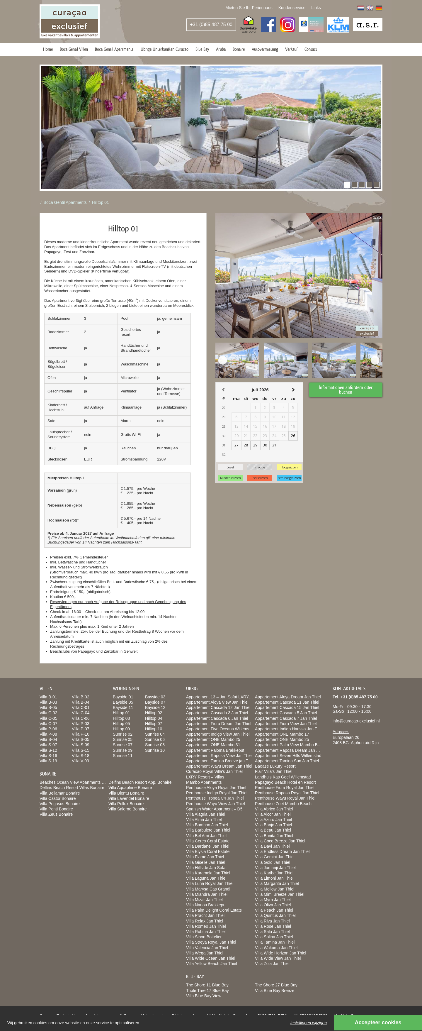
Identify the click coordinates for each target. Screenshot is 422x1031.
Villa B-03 (48, 702)
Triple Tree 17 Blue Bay (207, 990)
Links (316, 7)
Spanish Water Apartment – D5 (214, 809)
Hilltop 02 (153, 712)
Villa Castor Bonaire (58, 798)
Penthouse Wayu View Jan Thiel (215, 803)
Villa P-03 (80, 723)
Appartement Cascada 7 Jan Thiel (286, 718)
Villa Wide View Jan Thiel (278, 958)
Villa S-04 (48, 739)
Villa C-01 (80, 707)
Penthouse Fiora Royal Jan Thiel (284, 787)
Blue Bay (202, 49)
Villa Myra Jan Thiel (273, 899)
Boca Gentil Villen (74, 49)
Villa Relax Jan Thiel (204, 921)
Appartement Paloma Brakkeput (215, 750)
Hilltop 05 (121, 723)
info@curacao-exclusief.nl (356, 721)
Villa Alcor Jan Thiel (273, 814)
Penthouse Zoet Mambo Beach (283, 803)
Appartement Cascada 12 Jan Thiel (218, 707)
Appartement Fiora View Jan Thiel (285, 723)
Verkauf (291, 49)
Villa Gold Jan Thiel (272, 862)
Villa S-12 (48, 750)
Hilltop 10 (153, 729)
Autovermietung (265, 49)
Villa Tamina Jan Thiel (275, 942)
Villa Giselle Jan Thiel (205, 862)
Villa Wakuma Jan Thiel (276, 947)
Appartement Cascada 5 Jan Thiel (286, 712)
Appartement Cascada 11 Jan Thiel (287, 702)
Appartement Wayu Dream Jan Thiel (219, 766)
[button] (347, 185)
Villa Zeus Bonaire (56, 814)
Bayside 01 (123, 697)
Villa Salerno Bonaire (127, 809)
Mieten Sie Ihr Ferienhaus (248, 7)
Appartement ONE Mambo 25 (213, 739)
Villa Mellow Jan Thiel (274, 889)
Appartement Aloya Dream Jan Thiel (288, 697)
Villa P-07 (80, 729)
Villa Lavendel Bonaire (128, 798)
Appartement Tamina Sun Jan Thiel (287, 761)
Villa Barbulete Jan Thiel (208, 830)
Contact (310, 49)
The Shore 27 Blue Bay (276, 985)
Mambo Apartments (204, 782)
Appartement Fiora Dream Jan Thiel (218, 723)
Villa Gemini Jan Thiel (275, 856)
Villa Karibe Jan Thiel (274, 873)
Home (48, 49)
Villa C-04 (80, 712)
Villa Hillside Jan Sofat (206, 867)
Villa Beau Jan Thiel (273, 830)
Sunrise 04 (155, 734)
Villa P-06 (48, 729)
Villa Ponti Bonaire (56, 809)
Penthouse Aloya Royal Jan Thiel (216, 787)
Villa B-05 (48, 707)
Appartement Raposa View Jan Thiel (219, 755)
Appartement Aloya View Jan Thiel (217, 702)
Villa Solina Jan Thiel (274, 936)
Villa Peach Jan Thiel (274, 910)
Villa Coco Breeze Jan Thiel (280, 841)
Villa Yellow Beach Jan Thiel (211, 963)
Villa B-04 (80, 702)
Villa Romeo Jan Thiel (206, 926)
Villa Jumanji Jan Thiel (275, 867)
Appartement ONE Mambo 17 (282, 734)
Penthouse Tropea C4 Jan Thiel (215, 798)
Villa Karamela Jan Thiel (208, 873)
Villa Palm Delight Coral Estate (214, 910)
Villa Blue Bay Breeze (274, 990)
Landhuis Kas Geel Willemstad (283, 777)
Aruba (221, 49)
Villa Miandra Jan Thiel (206, 894)
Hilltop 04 (153, 718)
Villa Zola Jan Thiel (272, 963)
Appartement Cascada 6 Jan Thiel (217, 718)
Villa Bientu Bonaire (126, 793)
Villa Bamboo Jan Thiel (207, 824)
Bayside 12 (155, 707)
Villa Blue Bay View (203, 995)
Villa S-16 (48, 755)
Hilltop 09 (121, 729)
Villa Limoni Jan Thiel (274, 878)
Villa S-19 (48, 761)
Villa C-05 (48, 718)
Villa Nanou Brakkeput (206, 905)
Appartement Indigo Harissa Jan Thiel (289, 729)
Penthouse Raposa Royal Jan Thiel (287, 792)
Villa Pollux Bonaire (126, 803)
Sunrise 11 (122, 755)
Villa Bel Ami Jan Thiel (206, 835)
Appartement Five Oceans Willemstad (220, 729)
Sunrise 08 (155, 744)
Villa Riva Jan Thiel (272, 921)
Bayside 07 (155, 702)
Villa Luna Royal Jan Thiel (209, 883)
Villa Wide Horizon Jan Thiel (280, 953)
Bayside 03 (155, 697)
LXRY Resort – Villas (205, 777)
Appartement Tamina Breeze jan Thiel (220, 761)
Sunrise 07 (122, 744)
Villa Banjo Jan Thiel (273, 824)
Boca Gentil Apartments (114, 49)
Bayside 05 (123, 702)
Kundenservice (292, 7)
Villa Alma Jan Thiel (204, 819)
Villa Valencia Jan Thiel (207, 947)
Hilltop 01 (100, 202)
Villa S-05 (80, 739)
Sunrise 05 (122, 739)
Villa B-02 (80, 697)
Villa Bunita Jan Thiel (274, 835)
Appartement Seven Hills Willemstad (288, 755)
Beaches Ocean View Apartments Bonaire (78, 782)
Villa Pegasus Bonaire (60, 803)
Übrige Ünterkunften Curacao (164, 49)
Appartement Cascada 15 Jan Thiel (287, 707)
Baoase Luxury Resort (275, 766)
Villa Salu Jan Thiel (272, 931)
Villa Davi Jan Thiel (272, 846)
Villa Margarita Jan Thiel (277, 883)
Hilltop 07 (153, 723)
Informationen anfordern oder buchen (346, 389)
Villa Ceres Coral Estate (207, 841)
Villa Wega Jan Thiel (204, 953)
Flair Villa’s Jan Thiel (273, 771)
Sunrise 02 (122, 734)
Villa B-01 (48, 697)
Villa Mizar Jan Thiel (204, 899)
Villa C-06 (80, 718)
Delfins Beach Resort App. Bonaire (140, 782)
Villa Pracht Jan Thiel (205, 915)
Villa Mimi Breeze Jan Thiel (279, 894)
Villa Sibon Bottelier (204, 936)
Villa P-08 (48, 734)
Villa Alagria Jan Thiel (205, 814)
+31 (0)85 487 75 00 (211, 24)
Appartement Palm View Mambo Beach (290, 744)
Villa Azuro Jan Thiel (273, 819)
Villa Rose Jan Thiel (273, 926)
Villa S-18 (80, 755)
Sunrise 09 (122, 750)
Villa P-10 (80, 734)
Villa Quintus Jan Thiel (275, 915)
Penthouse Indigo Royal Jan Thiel (216, 792)
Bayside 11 (123, 707)
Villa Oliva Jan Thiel (273, 905)
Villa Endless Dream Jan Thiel (282, 851)
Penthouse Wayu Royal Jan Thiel (285, 798)
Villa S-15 (80, 750)
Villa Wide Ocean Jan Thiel (210, 958)
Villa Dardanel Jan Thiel (207, 846)
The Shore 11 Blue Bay (207, 985)
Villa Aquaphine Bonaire (130, 787)
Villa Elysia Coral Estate (207, 851)
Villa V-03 (80, 761)
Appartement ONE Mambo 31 (213, 744)
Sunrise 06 (155, 739)
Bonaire (239, 49)
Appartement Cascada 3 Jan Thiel (217, 712)
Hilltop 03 (121, 718)
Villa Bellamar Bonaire (60, 793)
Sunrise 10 (155, 750)
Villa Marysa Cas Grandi (208, 889)
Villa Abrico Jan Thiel (274, 809)
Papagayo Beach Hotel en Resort (285, 782)
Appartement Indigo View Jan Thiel (218, 734)
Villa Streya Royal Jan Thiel (211, 942)
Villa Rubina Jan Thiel (206, 931)
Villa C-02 (48, 712)
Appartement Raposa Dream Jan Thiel (290, 750)
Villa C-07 (48, 723)
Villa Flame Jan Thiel (205, 856)
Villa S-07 (48, 744)
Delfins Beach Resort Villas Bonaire (72, 787)
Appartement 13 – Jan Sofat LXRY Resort (224, 697)
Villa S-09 (80, 744)
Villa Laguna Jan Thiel (206, 878)
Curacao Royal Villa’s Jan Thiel (214, 771)
